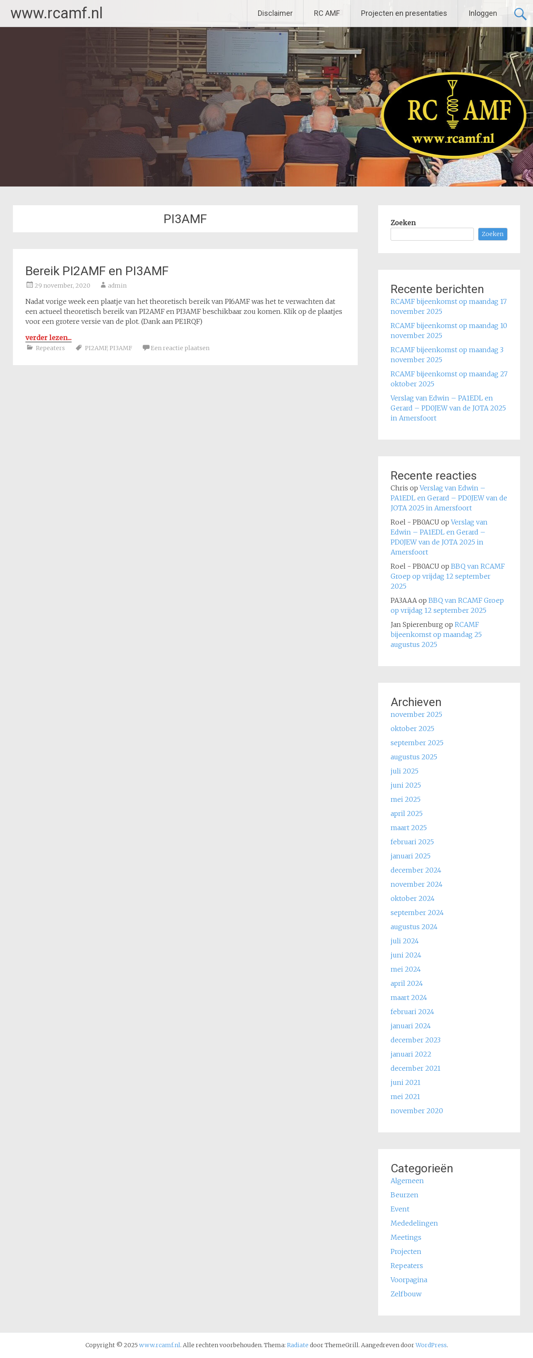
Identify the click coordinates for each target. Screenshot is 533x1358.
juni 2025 (406, 785)
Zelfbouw (406, 1294)
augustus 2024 (414, 927)
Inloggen (482, 13)
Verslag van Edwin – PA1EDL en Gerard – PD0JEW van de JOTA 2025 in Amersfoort (448, 408)
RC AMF (327, 13)
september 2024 (417, 912)
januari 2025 (411, 856)
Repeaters (50, 348)
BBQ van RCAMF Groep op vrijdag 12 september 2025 (448, 576)
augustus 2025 (414, 757)
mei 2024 (406, 969)
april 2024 (407, 983)
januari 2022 (411, 1054)
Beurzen (404, 1195)
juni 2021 (406, 1082)
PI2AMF (96, 348)
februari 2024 (412, 1011)
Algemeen (407, 1180)
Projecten (406, 1251)
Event (400, 1209)
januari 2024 (411, 1026)
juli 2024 (405, 941)
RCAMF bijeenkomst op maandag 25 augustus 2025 (436, 634)
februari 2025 (412, 842)
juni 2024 (406, 955)
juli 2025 (404, 771)
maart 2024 (409, 997)
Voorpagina (409, 1280)
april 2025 (407, 813)
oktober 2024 (413, 898)
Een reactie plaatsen (180, 348)
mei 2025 (406, 799)
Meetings (406, 1237)
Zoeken (403, 223)
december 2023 (416, 1040)
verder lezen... (48, 337)
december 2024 (416, 870)
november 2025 (416, 714)
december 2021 (416, 1068)
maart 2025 (409, 827)
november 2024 (417, 884)
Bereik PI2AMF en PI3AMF (97, 271)
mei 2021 (405, 1096)
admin (117, 285)
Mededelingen (414, 1223)
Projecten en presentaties (404, 13)
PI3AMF (121, 348)
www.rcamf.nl (56, 13)
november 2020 (417, 1111)
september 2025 (417, 743)
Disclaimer (275, 13)
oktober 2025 (412, 728)
